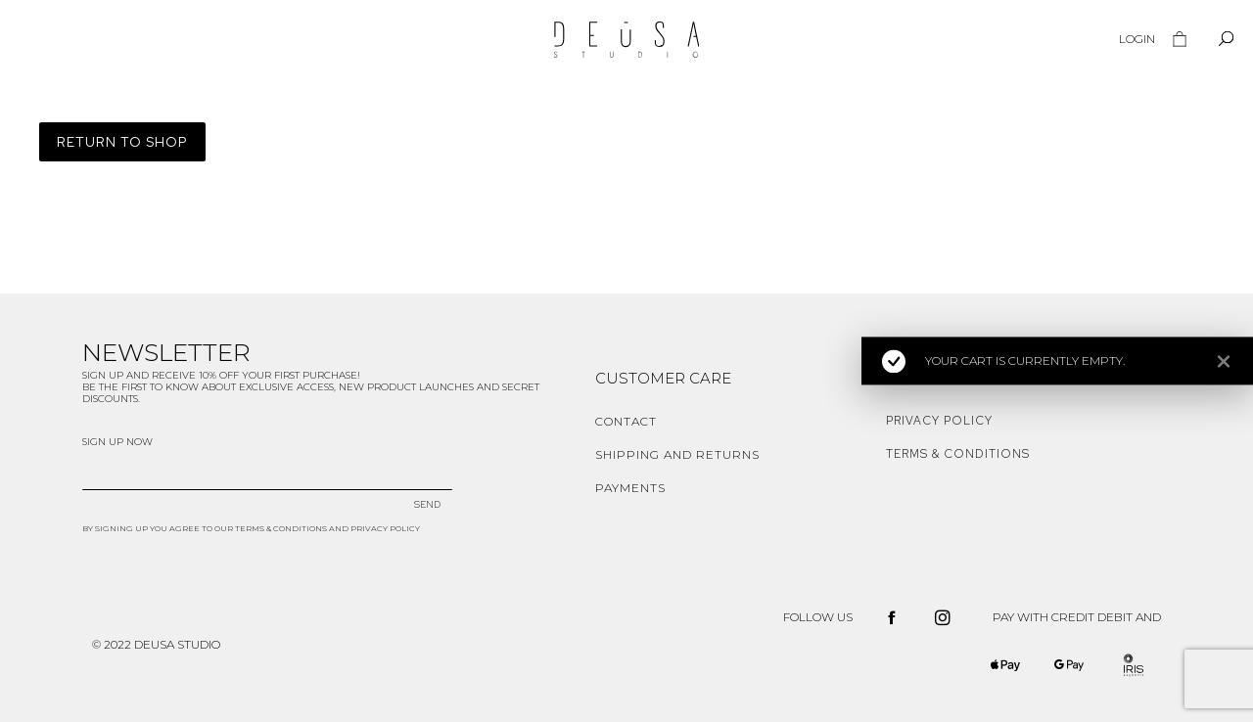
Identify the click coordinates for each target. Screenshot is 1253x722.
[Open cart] (1179, 39)
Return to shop (122, 142)
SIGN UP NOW (117, 441)
